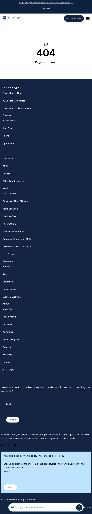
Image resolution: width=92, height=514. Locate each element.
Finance (6, 173)
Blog (5, 274)
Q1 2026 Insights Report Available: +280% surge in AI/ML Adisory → (46, 3)
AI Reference (9, 370)
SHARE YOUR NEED (73, 18)
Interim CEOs (9, 216)
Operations (8, 143)
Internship (8, 354)
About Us (7, 309)
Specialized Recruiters (14, 231)
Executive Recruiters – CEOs (17, 246)
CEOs (5, 166)
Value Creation (10, 209)
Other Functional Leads (14, 181)
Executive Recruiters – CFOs (17, 239)
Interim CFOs (9, 224)
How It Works (9, 317)
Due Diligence (9, 193)
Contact (7, 362)
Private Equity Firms (12, 93)
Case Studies (9, 289)
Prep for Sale (9, 254)
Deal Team (8, 128)
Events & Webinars (12, 297)
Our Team (7, 324)
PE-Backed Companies (14, 100)
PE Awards (8, 332)
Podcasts (7, 266)
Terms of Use (84, 507)
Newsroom (8, 281)
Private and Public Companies (17, 108)
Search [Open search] (46, 9)
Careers (7, 347)
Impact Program (11, 339)
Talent (6, 136)
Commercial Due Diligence (16, 201)
